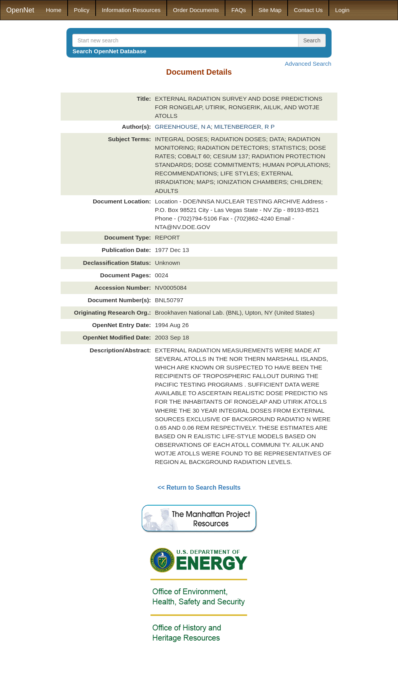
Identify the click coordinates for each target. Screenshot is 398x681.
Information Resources (131, 10)
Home (53, 10)
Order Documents (196, 10)
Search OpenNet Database (109, 51)
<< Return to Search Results (199, 487)
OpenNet (20, 10)
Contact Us (308, 10)
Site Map (269, 10)
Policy (81, 10)
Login (342, 10)
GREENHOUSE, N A (183, 126)
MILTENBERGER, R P (244, 126)
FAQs (238, 10)
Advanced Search (308, 63)
